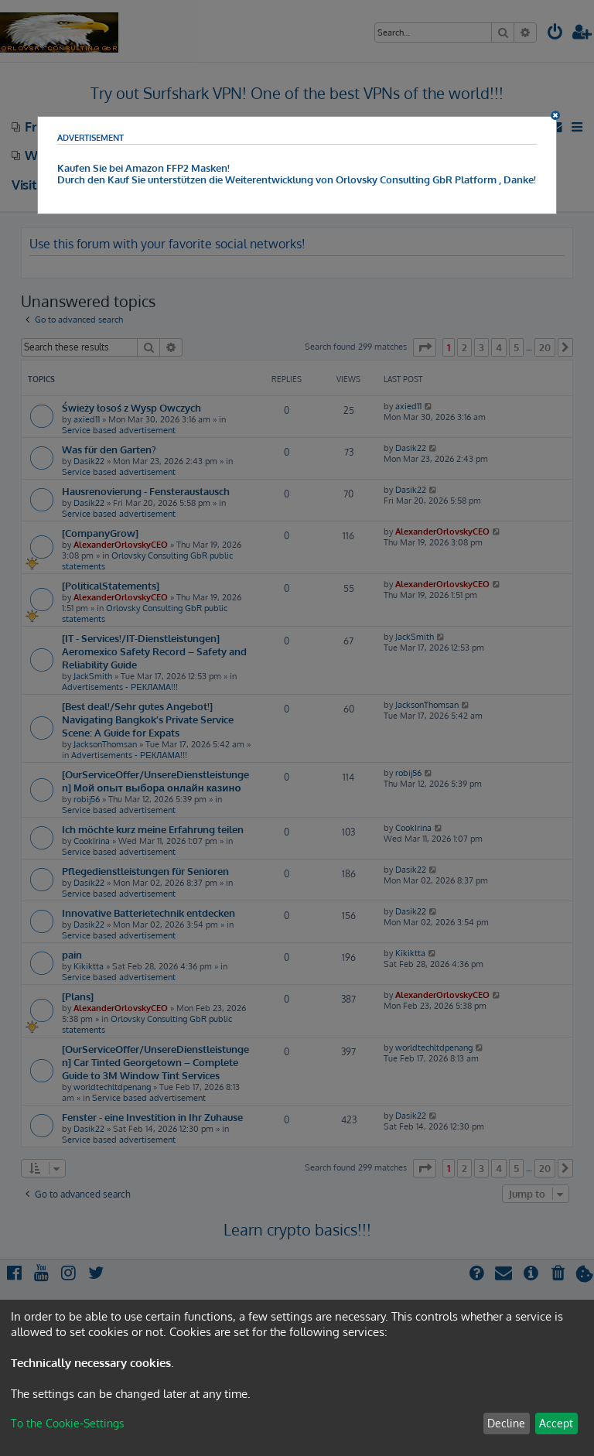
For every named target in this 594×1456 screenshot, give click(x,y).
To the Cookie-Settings (68, 1423)
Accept (556, 1423)
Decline (506, 1423)
